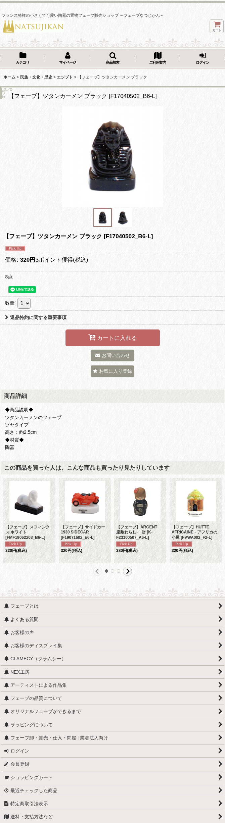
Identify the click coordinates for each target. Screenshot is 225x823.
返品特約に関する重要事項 (35, 317)
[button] (112, 58)
